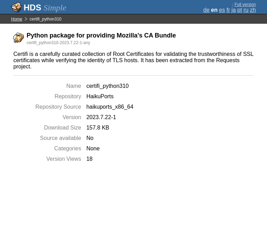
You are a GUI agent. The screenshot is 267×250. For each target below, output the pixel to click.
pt (239, 10)
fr (228, 10)
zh (253, 10)
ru (245, 10)
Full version (245, 4)
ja (234, 10)
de (206, 10)
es (222, 10)
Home (16, 19)
